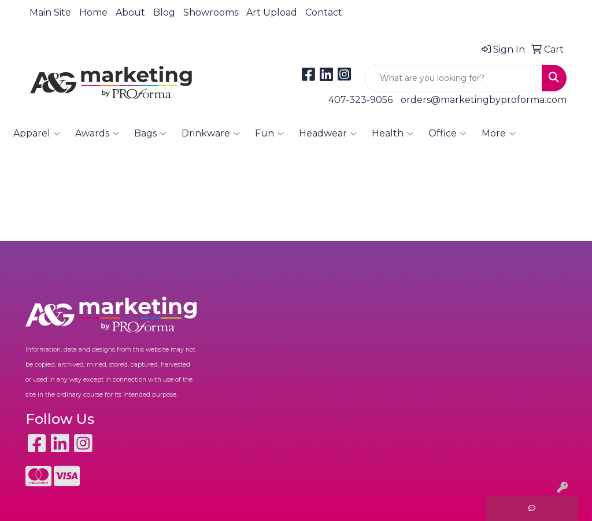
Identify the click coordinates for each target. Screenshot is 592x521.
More (499, 134)
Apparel (36, 134)
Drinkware (211, 134)
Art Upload (271, 12)
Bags (150, 134)
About (130, 12)
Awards (97, 134)
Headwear (328, 134)
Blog (164, 12)
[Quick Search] (453, 78)
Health (392, 134)
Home (93, 12)
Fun (269, 134)
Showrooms (210, 12)
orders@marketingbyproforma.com (484, 99)
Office (447, 134)
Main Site (50, 12)
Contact (323, 12)
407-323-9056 (360, 99)
